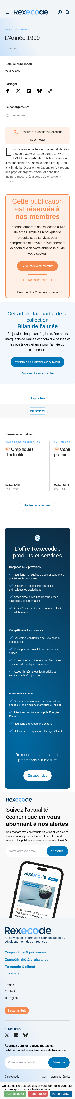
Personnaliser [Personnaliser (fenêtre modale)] (61, 1093)
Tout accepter (15, 1093)
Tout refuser (38, 1093)
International (37, 411)
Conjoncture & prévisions (25, 952)
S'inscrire (57, 851)
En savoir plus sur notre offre (37, 373)
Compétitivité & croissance (26, 959)
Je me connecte (48, 292)
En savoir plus (37, 775)
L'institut (12, 974)
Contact (10, 991)
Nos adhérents (37, 280)
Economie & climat (20, 967)
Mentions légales (60, 1076)
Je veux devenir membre (37, 266)
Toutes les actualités (38, 505)
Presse (9, 985)
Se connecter (37, 139)
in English (11, 998)
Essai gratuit (17, 1010)
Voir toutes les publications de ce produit (37, 361)
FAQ (43, 1076)
